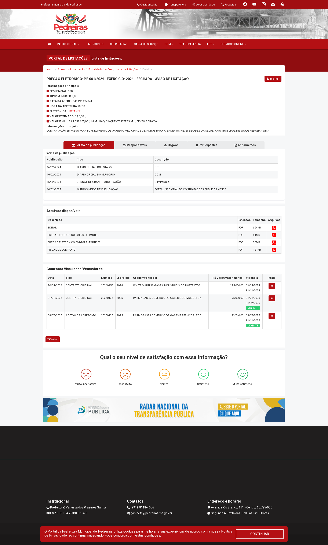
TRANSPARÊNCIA (190, 44)
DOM (169, 44)
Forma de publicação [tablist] (88, 145)
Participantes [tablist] (207, 145)
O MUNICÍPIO (95, 44)
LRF (210, 44)
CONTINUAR (259, 534)
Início (50, 69)
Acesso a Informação (71, 69)
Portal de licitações (100, 69)
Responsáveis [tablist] (134, 145)
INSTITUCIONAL (68, 44)
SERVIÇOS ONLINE (233, 44)
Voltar (53, 339)
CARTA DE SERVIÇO (146, 44)
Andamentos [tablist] (246, 145)
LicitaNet (74, 111)
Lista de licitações (127, 69)
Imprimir (273, 78)
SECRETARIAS (119, 44)
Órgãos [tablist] (171, 145)
